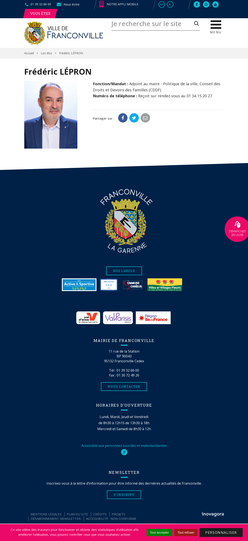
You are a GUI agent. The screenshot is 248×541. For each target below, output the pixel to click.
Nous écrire (67, 4)
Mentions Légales (46, 514)
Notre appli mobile (118, 4)
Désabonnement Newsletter (56, 518)
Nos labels (124, 271)
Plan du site (77, 514)
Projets (118, 514)
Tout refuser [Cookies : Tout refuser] (185, 532)
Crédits (99, 514)
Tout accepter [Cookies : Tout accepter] (159, 532)
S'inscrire (124, 495)
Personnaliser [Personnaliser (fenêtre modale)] (221, 532)
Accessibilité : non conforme (111, 518)
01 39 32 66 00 (127, 370)
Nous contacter (124, 387)
